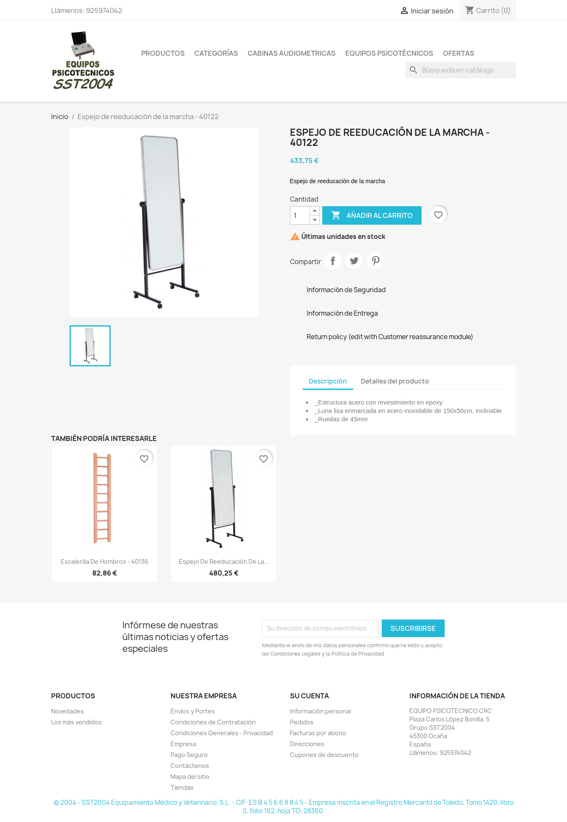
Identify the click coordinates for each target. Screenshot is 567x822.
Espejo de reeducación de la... (224, 561)
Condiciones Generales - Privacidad (222, 733)
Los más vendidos (76, 722)
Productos (163, 53)
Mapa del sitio (190, 777)
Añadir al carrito (372, 215)
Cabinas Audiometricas (292, 53)
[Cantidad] (300, 215)
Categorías (216, 53)
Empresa (183, 744)
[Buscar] (460, 70)
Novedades (67, 711)
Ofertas (458, 53)
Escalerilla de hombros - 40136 (104, 561)
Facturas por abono (318, 733)
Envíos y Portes (193, 711)
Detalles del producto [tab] (395, 381)
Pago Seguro (189, 755)
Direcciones (307, 744)
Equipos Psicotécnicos (389, 53)
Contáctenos (190, 766)
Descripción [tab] (328, 381)
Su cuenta (309, 695)
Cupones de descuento (324, 755)
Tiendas (182, 787)
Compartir (332, 260)
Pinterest (375, 260)
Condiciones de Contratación (213, 722)
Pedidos (301, 722)
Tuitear (354, 260)
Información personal (320, 711)
